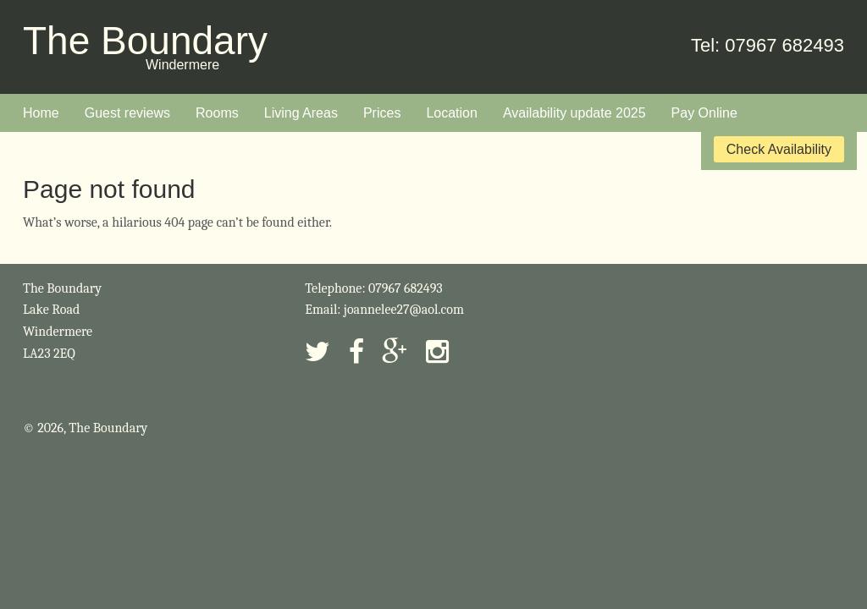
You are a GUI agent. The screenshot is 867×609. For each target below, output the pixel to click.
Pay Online (704, 113)
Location (452, 113)
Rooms (217, 113)
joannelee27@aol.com (404, 309)
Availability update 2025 (574, 113)
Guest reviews (127, 113)
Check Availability (778, 149)
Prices (381, 113)
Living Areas (301, 113)
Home (41, 113)
